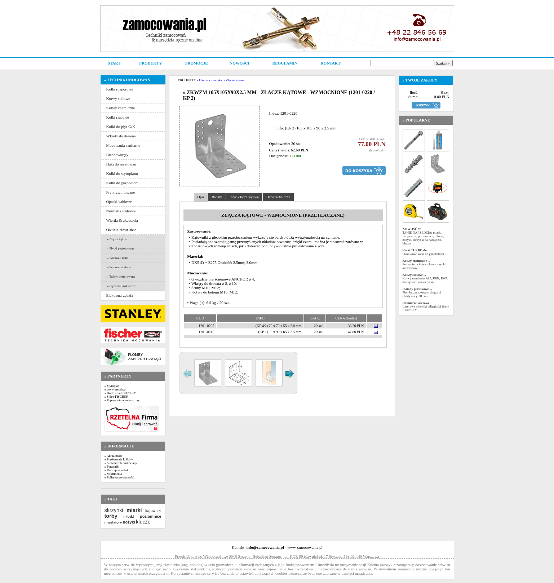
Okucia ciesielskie (211, 80)
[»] (376, 326)
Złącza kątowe (235, 80)
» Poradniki (112, 466)
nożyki (129, 522)
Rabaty (217, 197)
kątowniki (153, 510)
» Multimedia (113, 474)
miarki (134, 510)
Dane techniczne (278, 197)
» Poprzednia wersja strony (122, 400)
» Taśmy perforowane (120, 276)
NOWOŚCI (239, 63)
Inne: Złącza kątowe (244, 197)
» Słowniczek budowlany (121, 463)
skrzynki (114, 510)
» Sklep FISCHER (117, 396)
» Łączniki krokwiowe (121, 286)
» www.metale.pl (116, 389)
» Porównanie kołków (119, 459)
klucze (143, 522)
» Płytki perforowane (120, 248)
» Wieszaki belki (117, 258)
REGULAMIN (284, 63)
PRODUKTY (150, 63)
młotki (128, 516)
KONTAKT (330, 63)
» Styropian (112, 386)
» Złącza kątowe (117, 239)
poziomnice (150, 516)
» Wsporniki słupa (118, 267)
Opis (201, 197)
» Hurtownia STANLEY (120, 393)
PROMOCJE (196, 63)
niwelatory (113, 522)
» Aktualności (114, 456)
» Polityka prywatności (119, 477)
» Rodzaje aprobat (116, 470)
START (114, 63)
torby (111, 516)
